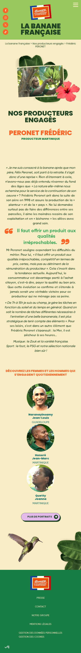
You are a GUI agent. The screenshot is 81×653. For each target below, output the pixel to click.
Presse (41, 598)
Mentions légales (40, 624)
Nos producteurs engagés (48, 43)
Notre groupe (40, 615)
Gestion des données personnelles (40, 633)
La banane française (17, 43)
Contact (40, 606)
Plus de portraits (39, 516)
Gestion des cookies (31, 637)
